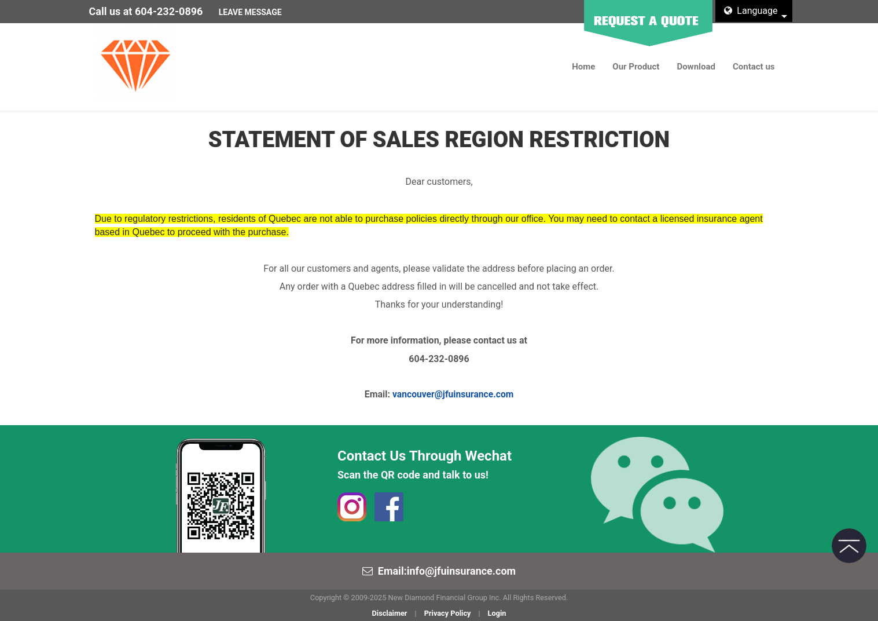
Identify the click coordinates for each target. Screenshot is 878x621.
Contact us (754, 66)
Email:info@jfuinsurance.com (447, 571)
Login (497, 613)
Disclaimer (389, 613)
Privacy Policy (447, 613)
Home (583, 66)
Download (696, 66)
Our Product (635, 66)
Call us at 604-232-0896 (146, 11)
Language (750, 10)
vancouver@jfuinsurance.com (453, 394)
